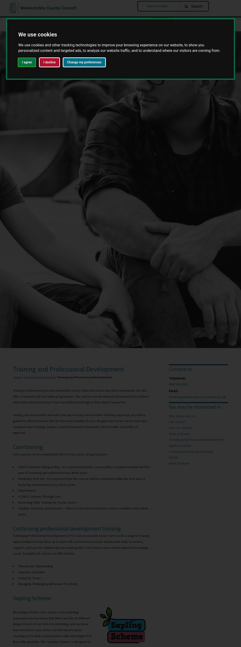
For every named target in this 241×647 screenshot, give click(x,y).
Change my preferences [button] (84, 62)
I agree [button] (27, 62)
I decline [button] (49, 62)
